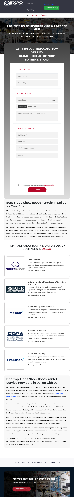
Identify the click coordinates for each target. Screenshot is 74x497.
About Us (25, 462)
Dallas (44, 15)
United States (35, 15)
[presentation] (30, 172)
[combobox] (19, 148)
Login (30, 3)
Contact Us (55, 462)
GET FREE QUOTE (49, 5)
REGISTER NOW (21, 489)
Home (16, 462)
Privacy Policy (49, 185)
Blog (46, 462)
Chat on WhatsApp (52, 8)
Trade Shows (37, 462)
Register (30, 10)
